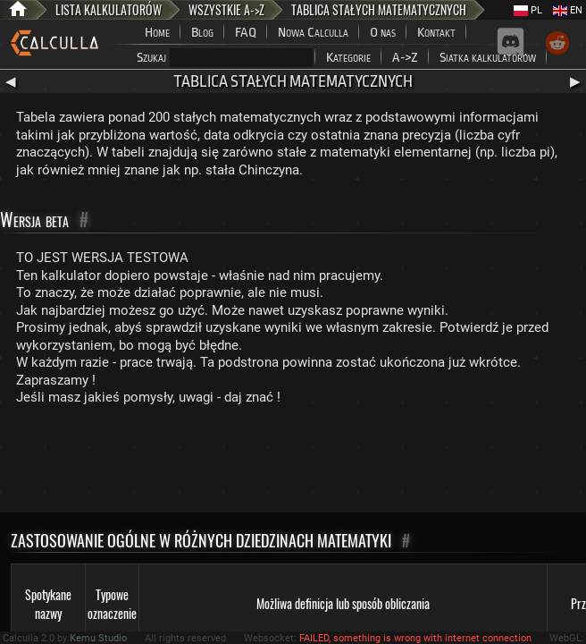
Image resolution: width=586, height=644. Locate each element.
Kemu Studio (98, 638)
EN (567, 10)
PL (528, 10)
